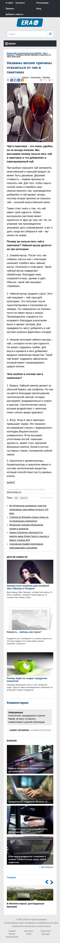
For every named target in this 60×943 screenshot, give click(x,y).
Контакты (20, 3)
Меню (10, 43)
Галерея (11, 877)
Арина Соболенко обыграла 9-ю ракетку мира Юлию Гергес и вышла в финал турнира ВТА (29, 536)
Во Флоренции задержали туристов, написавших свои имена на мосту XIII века (28, 509)
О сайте (9, 3)
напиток (24, 498)
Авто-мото (28, 931)
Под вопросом (12, 937)
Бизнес (12, 934)
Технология (45, 931)
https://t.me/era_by (14, 492)
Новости (25, 77)
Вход (38, 8)
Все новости (47, 867)
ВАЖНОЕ (12, 740)
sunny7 (11, 482)
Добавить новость (14, 14)
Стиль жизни (35, 77)
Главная (12, 931)
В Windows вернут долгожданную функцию (30, 896)
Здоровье (46, 77)
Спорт (29, 934)
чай (16, 498)
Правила (10, 8)
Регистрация (42, 3)
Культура (46, 934)
